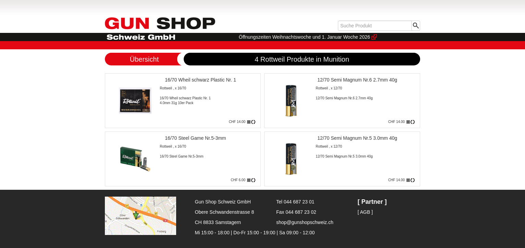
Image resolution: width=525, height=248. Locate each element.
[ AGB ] (365, 212)
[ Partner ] (372, 201)
